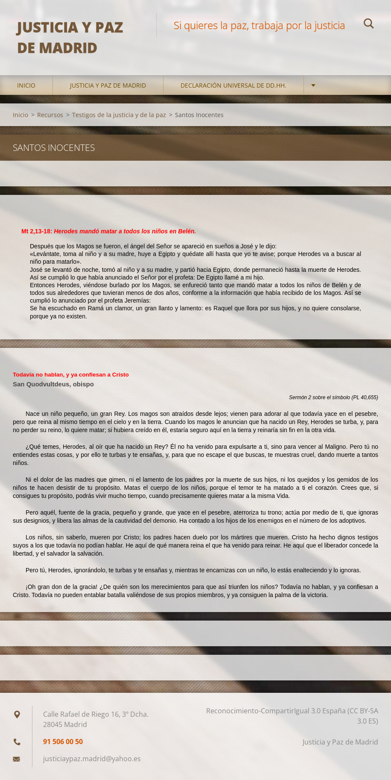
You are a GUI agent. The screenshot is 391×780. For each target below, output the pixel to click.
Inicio (26, 85)
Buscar (369, 24)
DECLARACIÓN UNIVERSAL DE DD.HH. (233, 85)
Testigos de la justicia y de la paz (119, 115)
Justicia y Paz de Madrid (108, 85)
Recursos (50, 115)
